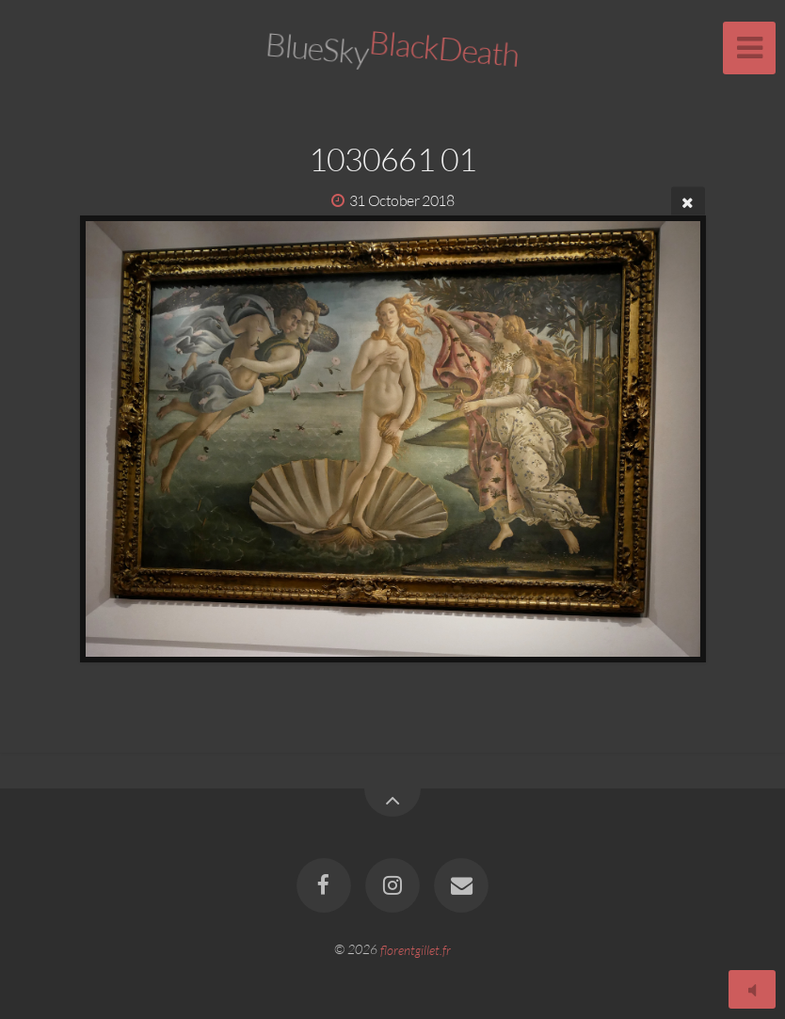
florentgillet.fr (415, 949)
